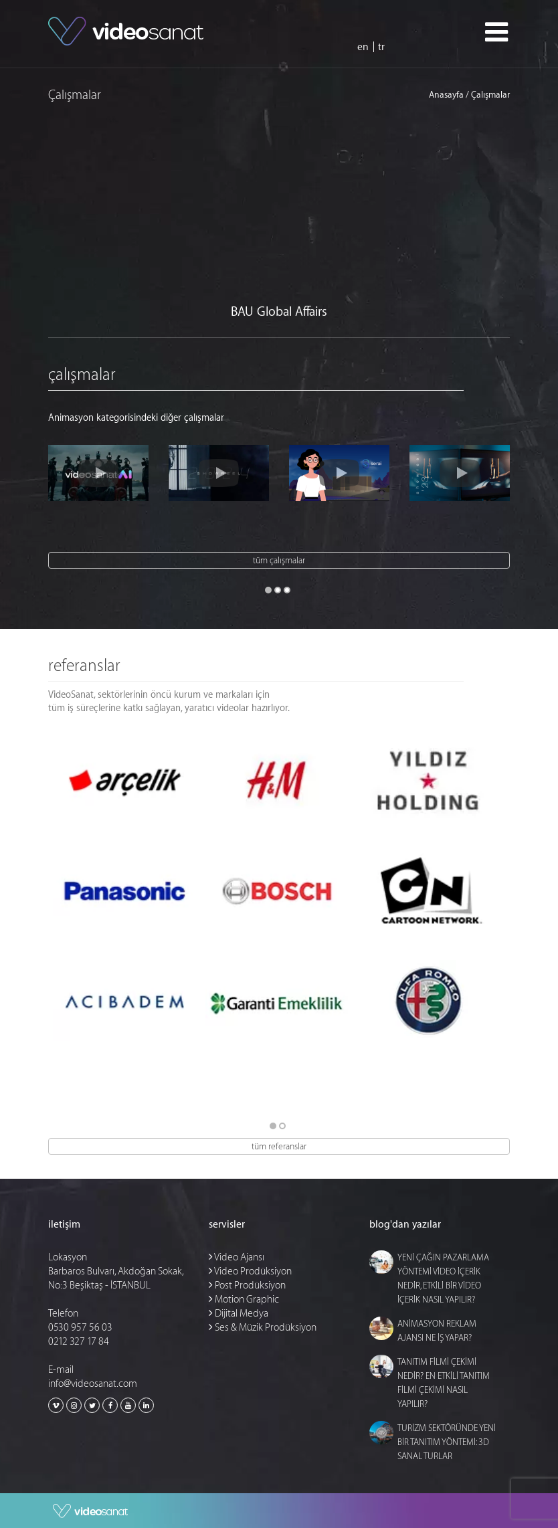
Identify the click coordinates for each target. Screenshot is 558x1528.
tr (381, 47)
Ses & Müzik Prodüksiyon (262, 1327)
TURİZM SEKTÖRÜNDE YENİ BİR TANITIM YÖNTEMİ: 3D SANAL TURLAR (446, 1442)
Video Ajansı (236, 1257)
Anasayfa (446, 95)
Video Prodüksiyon (250, 1271)
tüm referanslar (279, 1146)
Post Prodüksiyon (247, 1285)
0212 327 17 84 (78, 1341)
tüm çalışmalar (279, 560)
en (363, 47)
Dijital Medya (238, 1313)
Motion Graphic (244, 1299)
